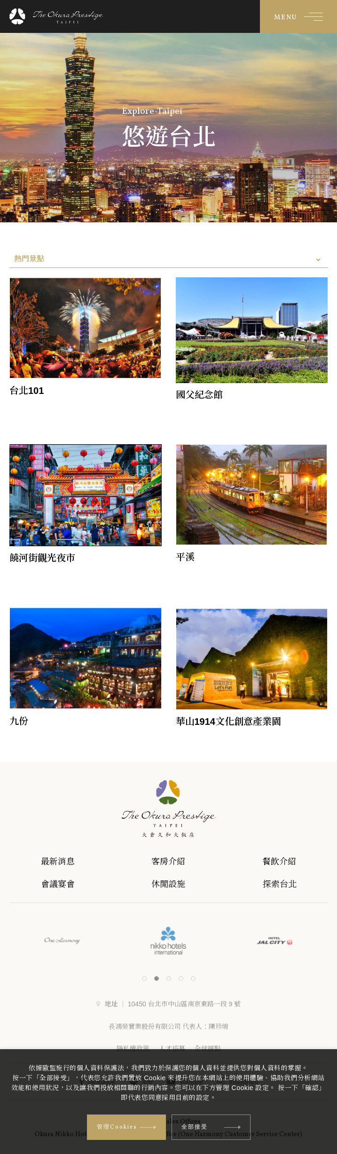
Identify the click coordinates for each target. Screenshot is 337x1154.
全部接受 (211, 1127)
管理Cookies (126, 1127)
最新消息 (65, 861)
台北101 (26, 390)
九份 (18, 721)
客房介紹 (179, 861)
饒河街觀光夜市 (42, 558)
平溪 (185, 557)
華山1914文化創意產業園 (229, 721)
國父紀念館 (199, 395)
